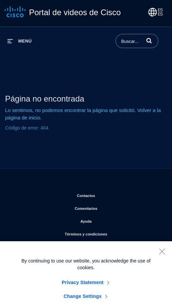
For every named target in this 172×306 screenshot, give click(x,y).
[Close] (162, 254)
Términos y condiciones (112, 232)
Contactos (112, 194)
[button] (149, 40)
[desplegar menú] (19, 41)
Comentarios (112, 207)
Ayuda (112, 220)
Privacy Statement (83, 285)
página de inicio (22, 117)
